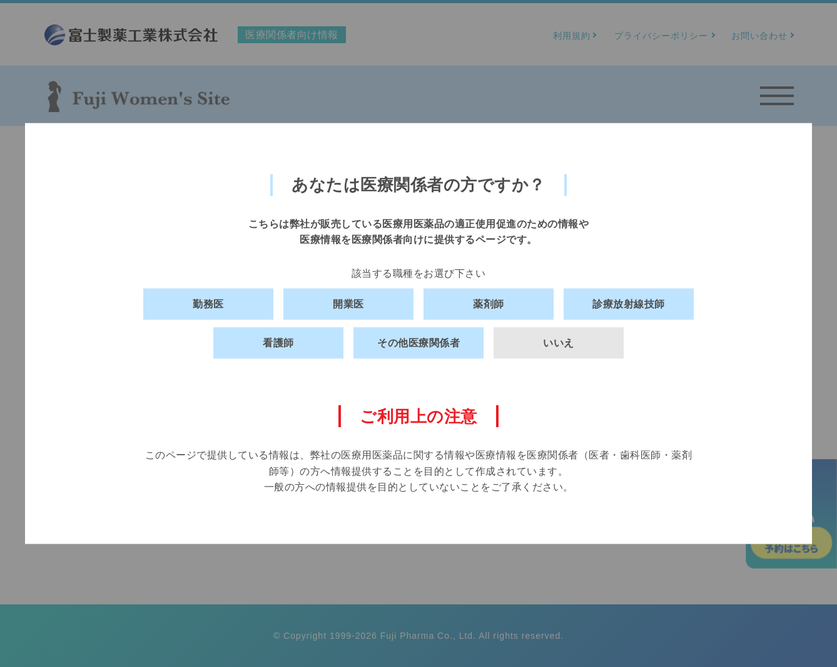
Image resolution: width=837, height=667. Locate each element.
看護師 (278, 343)
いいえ (558, 343)
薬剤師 (488, 304)
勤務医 (208, 304)
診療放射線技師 (628, 304)
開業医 (348, 304)
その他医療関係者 (418, 343)
